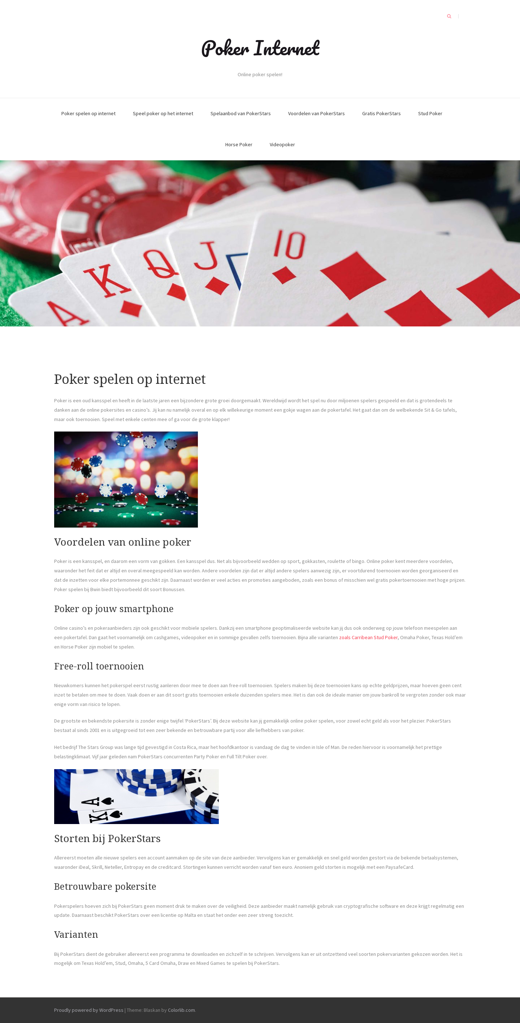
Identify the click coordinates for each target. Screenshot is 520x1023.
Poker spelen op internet (88, 113)
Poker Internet (260, 48)
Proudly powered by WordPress (89, 1010)
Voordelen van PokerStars (316, 113)
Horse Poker (238, 144)
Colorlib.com (181, 1010)
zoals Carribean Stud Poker (368, 637)
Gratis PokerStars (381, 113)
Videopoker (282, 144)
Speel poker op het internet (163, 113)
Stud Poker (430, 113)
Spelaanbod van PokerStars (241, 113)
